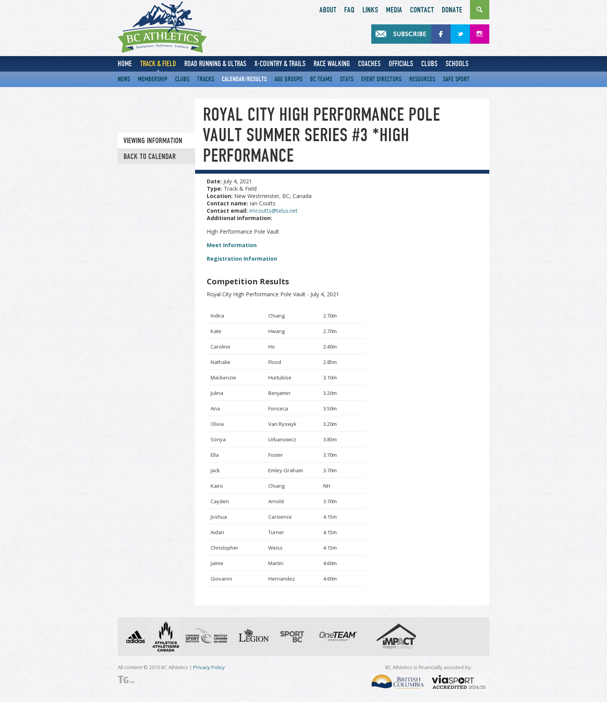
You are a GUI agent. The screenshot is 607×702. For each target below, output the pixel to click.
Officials (401, 64)
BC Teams (321, 79)
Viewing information (152, 141)
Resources (422, 79)
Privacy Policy (209, 667)
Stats (346, 79)
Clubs (429, 64)
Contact (422, 10)
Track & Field (158, 64)
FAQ (349, 10)
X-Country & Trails (279, 64)
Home (125, 64)
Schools (457, 64)
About (327, 10)
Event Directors (381, 79)
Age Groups (288, 79)
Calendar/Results (244, 79)
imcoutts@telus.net (273, 210)
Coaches (369, 64)
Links (370, 10)
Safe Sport (456, 79)
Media (394, 10)
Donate (452, 10)
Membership (152, 79)
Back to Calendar (149, 156)
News (124, 79)
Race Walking (332, 64)
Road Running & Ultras (215, 64)
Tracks (205, 79)
